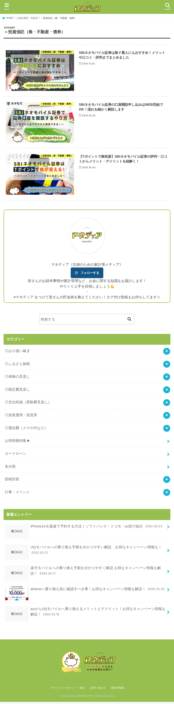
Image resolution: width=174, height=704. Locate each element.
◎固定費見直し (17, 391)
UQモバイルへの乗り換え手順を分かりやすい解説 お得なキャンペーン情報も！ (83, 554)
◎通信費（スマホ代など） (26, 430)
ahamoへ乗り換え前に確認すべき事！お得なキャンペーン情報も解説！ (85, 593)
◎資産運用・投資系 (21, 417)
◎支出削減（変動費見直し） (28, 404)
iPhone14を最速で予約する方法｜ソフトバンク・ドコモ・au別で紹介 (84, 530)
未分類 (10, 468)
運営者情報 (117, 689)
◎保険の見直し (17, 379)
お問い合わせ (98, 689)
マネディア (84, 698)
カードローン (15, 456)
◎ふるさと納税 (17, 366)
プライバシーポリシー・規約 (67, 689)
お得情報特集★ (17, 443)
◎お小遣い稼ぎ (17, 353)
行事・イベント (17, 494)
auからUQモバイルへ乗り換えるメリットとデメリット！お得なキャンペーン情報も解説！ (85, 616)
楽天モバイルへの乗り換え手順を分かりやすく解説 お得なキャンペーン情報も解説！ (83, 575)
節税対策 (12, 481)
